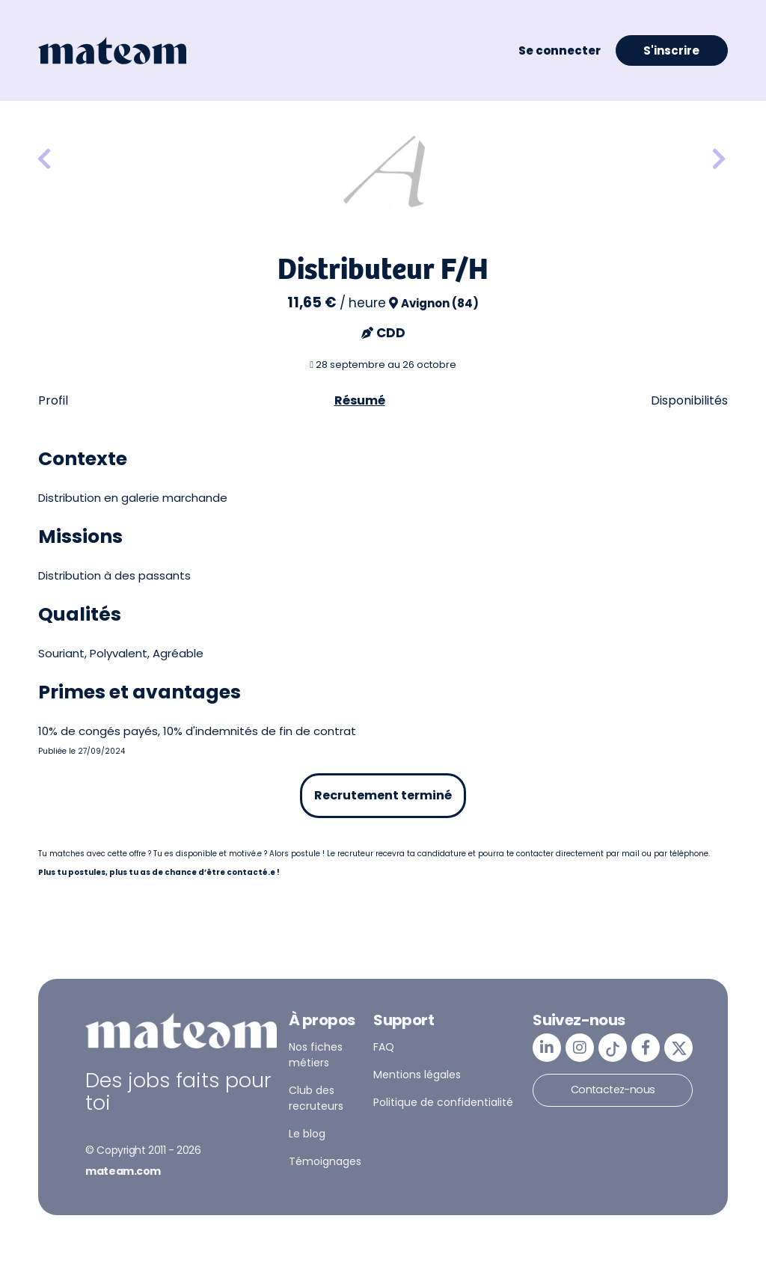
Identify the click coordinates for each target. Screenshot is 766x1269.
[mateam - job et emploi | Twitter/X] (678, 1047)
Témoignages (325, 1161)
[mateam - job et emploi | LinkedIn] (547, 1047)
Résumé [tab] (359, 400)
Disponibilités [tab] (689, 400)
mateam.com (123, 1171)
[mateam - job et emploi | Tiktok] (612, 1047)
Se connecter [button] (559, 50)
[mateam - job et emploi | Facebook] (645, 1047)
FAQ (383, 1046)
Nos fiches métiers (316, 1054)
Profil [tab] (53, 400)
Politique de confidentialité (443, 1102)
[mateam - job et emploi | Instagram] (580, 1047)
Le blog (307, 1133)
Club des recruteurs (316, 1098)
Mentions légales (417, 1074)
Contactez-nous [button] (613, 1089)
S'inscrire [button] (671, 50)
